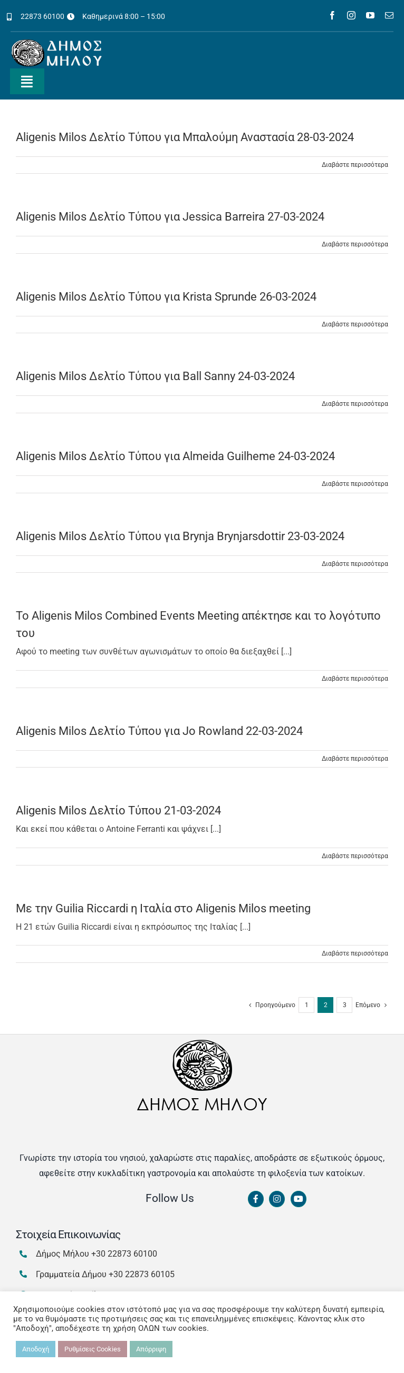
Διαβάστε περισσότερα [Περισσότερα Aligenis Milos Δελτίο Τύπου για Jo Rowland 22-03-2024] (355, 758)
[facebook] (332, 15)
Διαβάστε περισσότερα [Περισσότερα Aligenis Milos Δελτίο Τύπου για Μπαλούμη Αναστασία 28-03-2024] (355, 164)
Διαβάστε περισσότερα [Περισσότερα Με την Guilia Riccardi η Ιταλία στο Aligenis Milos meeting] (355, 953)
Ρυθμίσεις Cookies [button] (92, 1349)
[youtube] (370, 15)
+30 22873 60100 (124, 1254)
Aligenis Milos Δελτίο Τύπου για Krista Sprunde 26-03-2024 (166, 296)
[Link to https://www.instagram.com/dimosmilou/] (277, 1199)
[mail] (389, 15)
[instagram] (351, 15)
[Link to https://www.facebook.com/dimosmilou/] (256, 1199)
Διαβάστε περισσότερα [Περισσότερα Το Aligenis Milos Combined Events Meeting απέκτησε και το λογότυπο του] (355, 678)
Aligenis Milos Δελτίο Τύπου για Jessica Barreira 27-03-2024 (170, 216)
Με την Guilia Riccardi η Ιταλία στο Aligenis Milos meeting (163, 908)
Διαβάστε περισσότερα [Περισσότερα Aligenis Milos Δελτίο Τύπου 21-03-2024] (355, 856)
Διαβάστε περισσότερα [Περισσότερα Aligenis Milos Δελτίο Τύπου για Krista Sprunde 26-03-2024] (355, 324)
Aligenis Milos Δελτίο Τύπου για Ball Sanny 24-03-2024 (155, 376)
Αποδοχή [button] (35, 1349)
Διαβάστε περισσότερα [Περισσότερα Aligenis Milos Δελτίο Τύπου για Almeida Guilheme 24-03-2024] (355, 483)
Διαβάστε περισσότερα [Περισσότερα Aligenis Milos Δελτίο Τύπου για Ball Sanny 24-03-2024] (355, 403)
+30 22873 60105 (142, 1274)
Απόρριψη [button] (151, 1349)
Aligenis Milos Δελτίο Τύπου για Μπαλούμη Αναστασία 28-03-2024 (185, 137)
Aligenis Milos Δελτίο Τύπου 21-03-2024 (118, 810)
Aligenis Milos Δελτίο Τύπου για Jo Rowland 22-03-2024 (159, 731)
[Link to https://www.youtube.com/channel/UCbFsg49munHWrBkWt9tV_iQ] (298, 1199)
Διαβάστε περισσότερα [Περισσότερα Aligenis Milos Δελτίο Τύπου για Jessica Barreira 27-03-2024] (355, 244)
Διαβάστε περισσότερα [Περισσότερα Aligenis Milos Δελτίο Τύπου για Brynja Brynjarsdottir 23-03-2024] (355, 564)
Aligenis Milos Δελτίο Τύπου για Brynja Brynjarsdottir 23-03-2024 (180, 536)
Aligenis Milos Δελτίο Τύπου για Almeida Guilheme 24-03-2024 (175, 456)
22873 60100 (42, 16)
